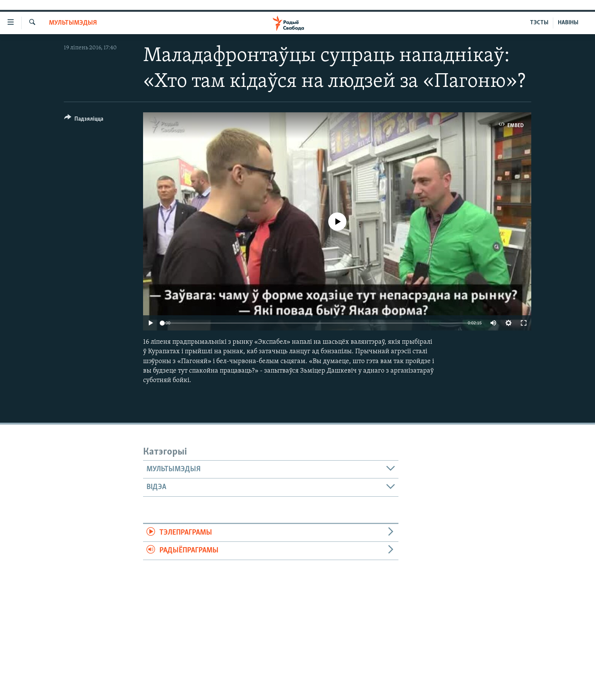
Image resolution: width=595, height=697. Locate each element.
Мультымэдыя (73, 23)
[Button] (83, 120)
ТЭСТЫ (539, 23)
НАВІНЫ (568, 23)
